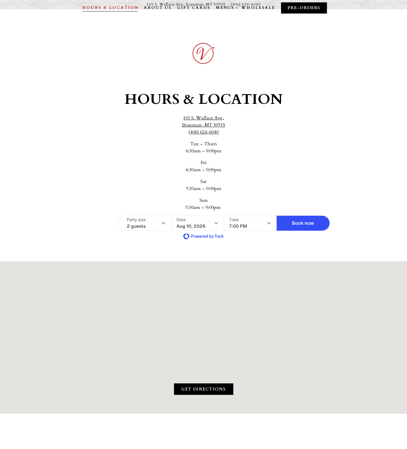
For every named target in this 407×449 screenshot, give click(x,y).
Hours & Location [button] (110, 28)
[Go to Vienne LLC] (186, 4)
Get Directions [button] (203, 389)
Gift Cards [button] (193, 28)
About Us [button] (158, 28)
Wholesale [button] (258, 28)
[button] (303, 223)
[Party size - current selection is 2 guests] (146, 223)
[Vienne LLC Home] (204, 63)
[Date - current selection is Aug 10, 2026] (197, 223)
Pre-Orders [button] (304, 28)
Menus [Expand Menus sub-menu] (226, 28)
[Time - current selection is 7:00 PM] (250, 223)
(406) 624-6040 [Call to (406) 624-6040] (245, 4)
